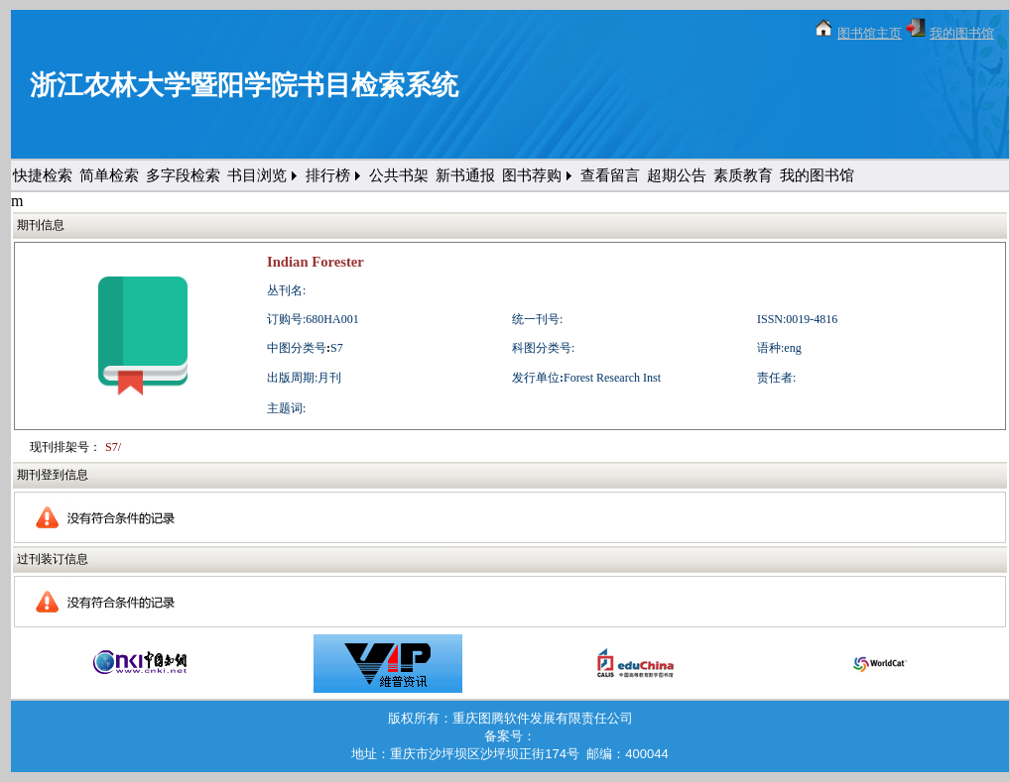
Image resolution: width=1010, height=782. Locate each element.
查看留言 (610, 175)
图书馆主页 (869, 33)
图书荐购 (532, 175)
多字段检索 (183, 175)
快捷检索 (42, 175)
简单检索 (109, 175)
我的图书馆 (962, 33)
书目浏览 (257, 175)
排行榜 (328, 175)
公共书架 (399, 175)
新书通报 (465, 175)
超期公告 (676, 175)
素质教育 (743, 175)
